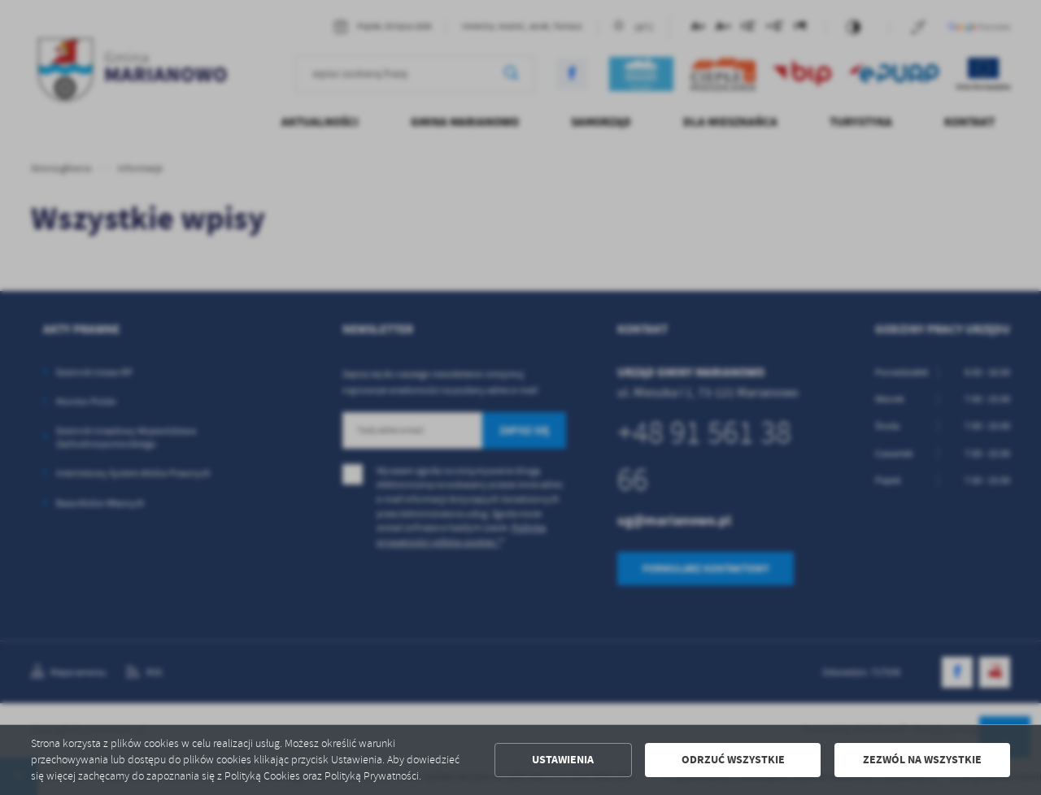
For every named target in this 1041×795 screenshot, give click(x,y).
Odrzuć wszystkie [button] (733, 759)
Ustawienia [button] (563, 759)
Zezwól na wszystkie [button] (922, 759)
